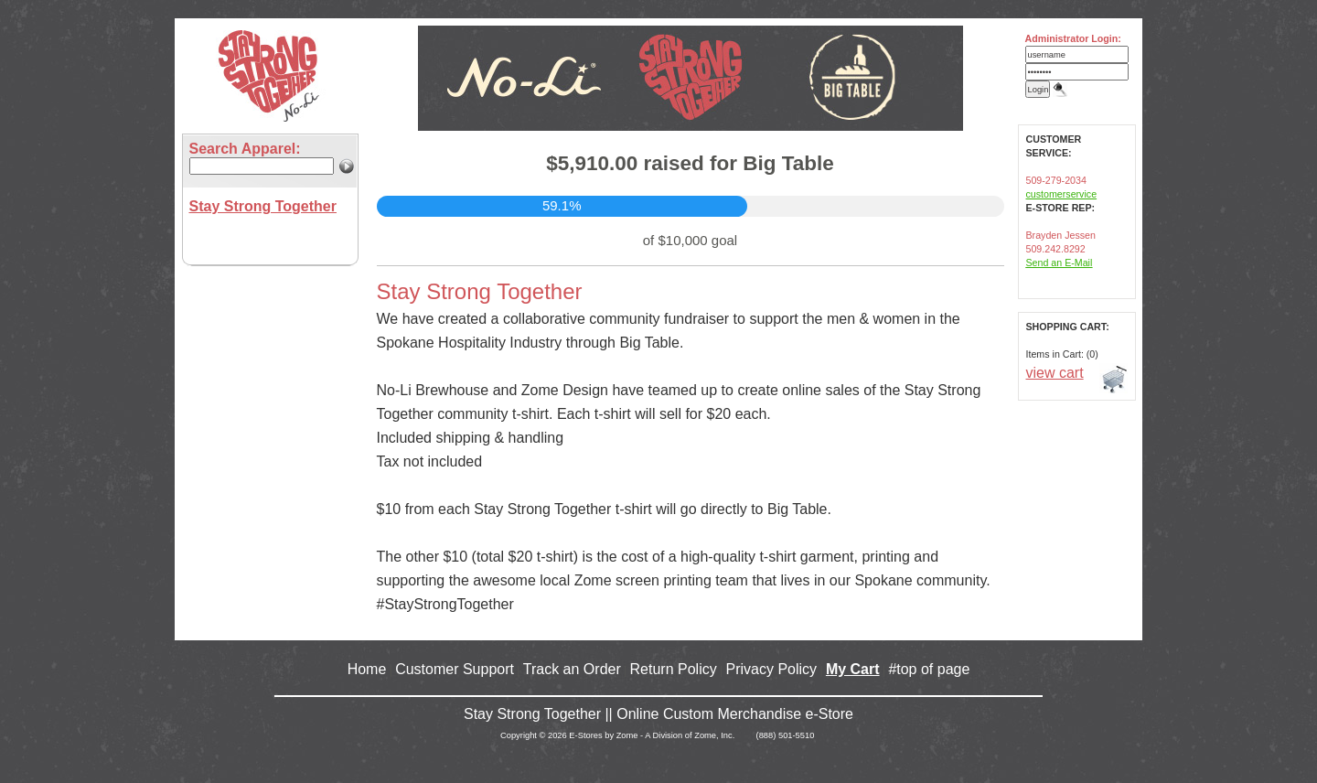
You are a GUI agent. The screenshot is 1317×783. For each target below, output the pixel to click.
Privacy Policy (772, 669)
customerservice (1062, 193)
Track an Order (572, 669)
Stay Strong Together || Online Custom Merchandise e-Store (658, 714)
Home (367, 669)
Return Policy (673, 669)
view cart (1055, 373)
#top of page (928, 669)
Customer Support (454, 669)
